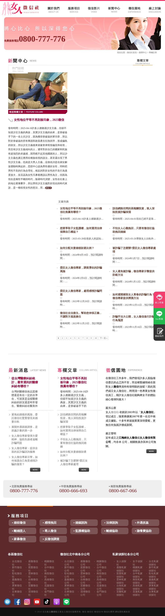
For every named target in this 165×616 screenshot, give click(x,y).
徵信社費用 (109, 612)
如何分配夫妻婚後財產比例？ (77, 248)
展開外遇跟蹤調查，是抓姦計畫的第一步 (24, 429)
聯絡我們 (159, 336)
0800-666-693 (73, 490)
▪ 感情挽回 (49, 522)
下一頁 (103, 338)
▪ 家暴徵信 (19, 539)
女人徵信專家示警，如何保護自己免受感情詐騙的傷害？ (24, 461)
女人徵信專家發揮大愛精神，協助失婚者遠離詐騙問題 (24, 439)
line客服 (159, 319)
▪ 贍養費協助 (143, 531)
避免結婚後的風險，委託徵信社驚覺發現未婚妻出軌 (24, 418)
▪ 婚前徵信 (19, 522)
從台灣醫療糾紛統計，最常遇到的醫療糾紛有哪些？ (24, 382)
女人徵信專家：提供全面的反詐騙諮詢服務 (24, 450)
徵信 (84, 612)
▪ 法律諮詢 (111, 522)
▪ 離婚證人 (19, 531)
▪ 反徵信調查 (51, 539)
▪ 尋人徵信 (49, 531)
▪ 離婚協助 (111, 531)
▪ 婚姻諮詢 (80, 522)
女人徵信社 (52, 612)
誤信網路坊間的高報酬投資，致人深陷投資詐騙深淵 (73, 418)
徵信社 (130, 52)
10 (96, 338)
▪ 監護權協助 (81, 531)
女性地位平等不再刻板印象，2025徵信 (39, 119)
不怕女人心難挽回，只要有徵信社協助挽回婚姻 (73, 443)
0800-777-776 (34, 38)
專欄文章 (153, 52)
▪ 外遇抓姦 (142, 522)
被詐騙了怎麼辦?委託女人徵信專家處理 (74, 462)
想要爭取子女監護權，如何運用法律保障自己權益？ (73, 430)
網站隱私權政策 (122, 612)
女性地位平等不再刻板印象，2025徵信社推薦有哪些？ (73, 382)
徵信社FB (98, 612)
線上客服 (159, 302)
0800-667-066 (123, 490)
